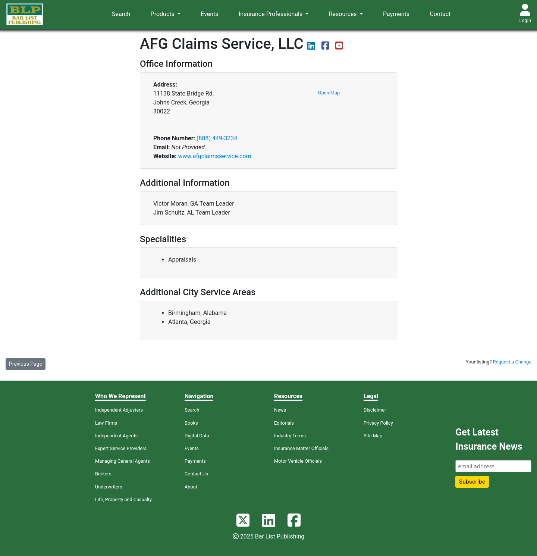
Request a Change (512, 362)
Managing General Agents (122, 461)
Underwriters (108, 487)
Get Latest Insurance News (488, 439)
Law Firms (106, 423)
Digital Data (197, 435)
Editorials (284, 423)
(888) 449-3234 (217, 138)
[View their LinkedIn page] (312, 46)
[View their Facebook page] (326, 46)
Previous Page (25, 364)
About (191, 487)
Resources (343, 14)
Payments (396, 14)
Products (163, 14)
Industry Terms (290, 435)
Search (121, 14)
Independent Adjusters (119, 410)
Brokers (103, 474)
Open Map (329, 93)
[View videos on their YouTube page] (339, 46)
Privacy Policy (378, 423)
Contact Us (196, 474)
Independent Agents (116, 435)
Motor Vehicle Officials (298, 461)
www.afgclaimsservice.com (214, 156)
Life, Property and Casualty (123, 499)
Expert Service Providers (121, 448)
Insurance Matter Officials (301, 448)
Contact (440, 14)
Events (209, 14)
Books (191, 423)
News (280, 410)
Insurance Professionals (271, 14)
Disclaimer (375, 410)
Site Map (373, 435)
